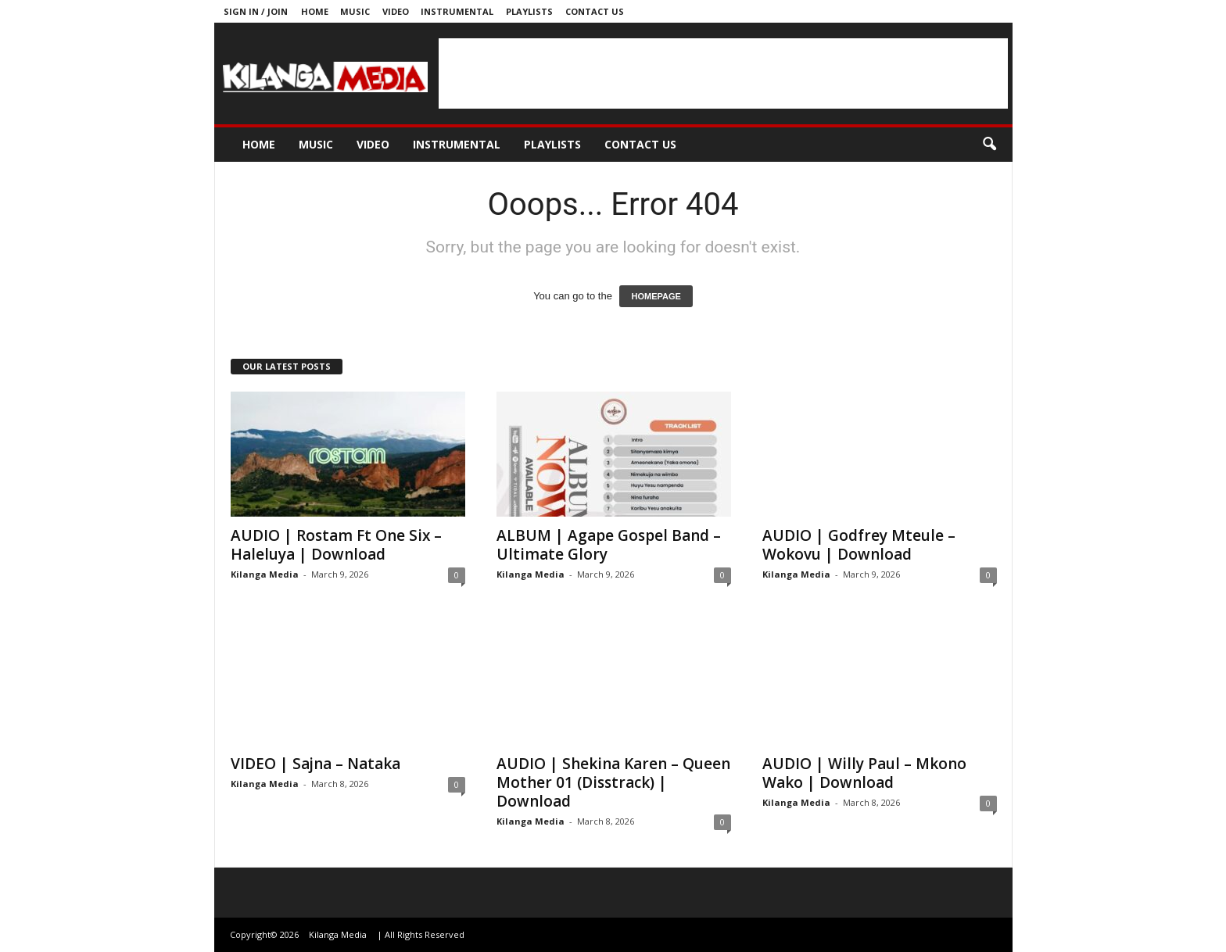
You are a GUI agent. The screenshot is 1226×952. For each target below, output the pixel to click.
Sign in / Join (256, 11)
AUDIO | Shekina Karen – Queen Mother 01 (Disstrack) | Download (613, 782)
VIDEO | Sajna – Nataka (315, 763)
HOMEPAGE (655, 296)
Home (314, 11)
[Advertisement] (723, 73)
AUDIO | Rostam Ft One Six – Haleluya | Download (336, 544)
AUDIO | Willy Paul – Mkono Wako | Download (864, 773)
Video (395, 11)
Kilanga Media (265, 574)
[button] (989, 144)
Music (355, 11)
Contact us (594, 11)
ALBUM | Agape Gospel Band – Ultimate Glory (608, 544)
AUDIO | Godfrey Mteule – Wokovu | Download (858, 544)
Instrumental (457, 11)
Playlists (529, 11)
